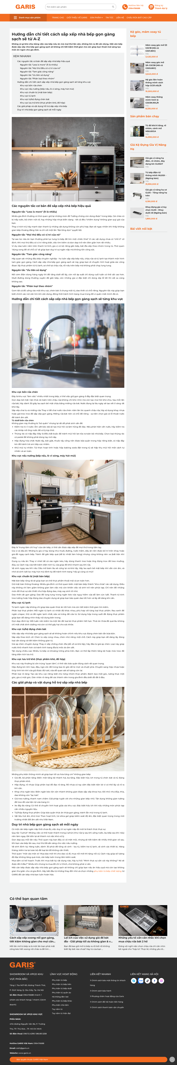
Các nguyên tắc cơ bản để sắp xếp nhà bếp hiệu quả (43, 61)
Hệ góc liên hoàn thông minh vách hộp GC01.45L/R (154, 82)
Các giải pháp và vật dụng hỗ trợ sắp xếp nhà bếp (42, 106)
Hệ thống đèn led (60, 997)
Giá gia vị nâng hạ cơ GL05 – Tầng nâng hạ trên (156, 192)
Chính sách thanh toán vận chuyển (107, 1007)
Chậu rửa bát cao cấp (139, 17)
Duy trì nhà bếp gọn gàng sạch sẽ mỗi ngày (39, 109)
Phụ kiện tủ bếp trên (61, 984)
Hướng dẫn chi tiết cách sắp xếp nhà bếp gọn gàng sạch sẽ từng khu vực (54, 82)
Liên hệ (120, 17)
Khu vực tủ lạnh (28, 96)
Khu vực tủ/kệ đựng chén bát (34, 99)
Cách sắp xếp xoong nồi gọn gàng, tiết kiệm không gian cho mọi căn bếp (32, 939)
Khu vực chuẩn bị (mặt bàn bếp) (36, 92)
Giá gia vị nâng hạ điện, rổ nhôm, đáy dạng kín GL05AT (155, 161)
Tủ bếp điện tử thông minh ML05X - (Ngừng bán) (155, 175)
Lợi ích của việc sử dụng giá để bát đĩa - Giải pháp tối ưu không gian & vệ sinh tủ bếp (88, 939)
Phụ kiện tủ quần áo (61, 992)
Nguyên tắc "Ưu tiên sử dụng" (35, 75)
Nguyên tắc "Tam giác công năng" (37, 71)
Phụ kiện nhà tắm (60, 1005)
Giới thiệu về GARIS (77, 17)
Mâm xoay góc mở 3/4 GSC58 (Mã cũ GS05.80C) (154, 65)
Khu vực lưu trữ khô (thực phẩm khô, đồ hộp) (42, 103)
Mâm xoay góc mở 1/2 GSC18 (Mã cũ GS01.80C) (156, 48)
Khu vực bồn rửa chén (31, 85)
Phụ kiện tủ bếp (59, 980)
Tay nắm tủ (57, 1009)
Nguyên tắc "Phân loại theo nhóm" (37, 78)
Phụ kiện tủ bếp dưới (62, 988)
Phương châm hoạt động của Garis (107, 996)
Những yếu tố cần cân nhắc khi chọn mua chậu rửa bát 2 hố (142, 939)
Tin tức (109, 17)
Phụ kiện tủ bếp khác (62, 1001)
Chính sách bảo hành (100, 991)
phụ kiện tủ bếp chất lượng (108, 871)
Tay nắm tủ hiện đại (61, 1013)
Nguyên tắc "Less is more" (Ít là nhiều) (39, 64)
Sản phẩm (96, 17)
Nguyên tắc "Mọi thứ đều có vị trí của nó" (40, 68)
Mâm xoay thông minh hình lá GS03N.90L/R (154, 100)
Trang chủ (58, 17)
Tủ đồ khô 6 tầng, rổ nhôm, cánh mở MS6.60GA (155, 128)
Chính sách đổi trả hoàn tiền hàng (106, 1002)
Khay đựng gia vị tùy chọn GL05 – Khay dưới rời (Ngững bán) (156, 210)
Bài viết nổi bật (141, 228)
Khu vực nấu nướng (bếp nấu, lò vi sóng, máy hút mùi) (47, 89)
